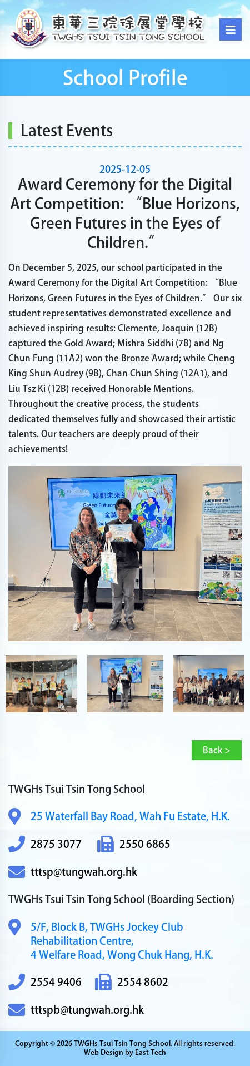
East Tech (150, 1052)
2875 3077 (45, 844)
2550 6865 (134, 844)
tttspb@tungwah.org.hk (76, 1010)
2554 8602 (131, 982)
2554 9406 (45, 982)
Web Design (103, 1052)
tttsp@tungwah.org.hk (72, 872)
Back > (217, 750)
